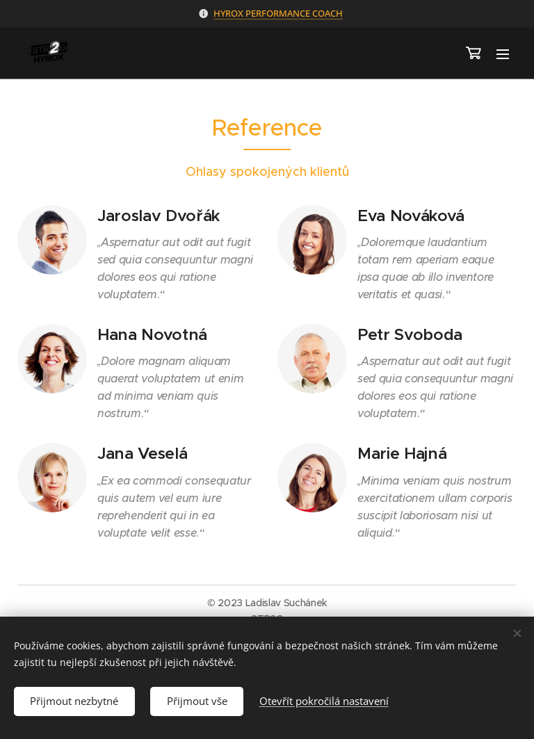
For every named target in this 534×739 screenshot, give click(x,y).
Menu (502, 54)
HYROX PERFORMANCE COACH (278, 13)
